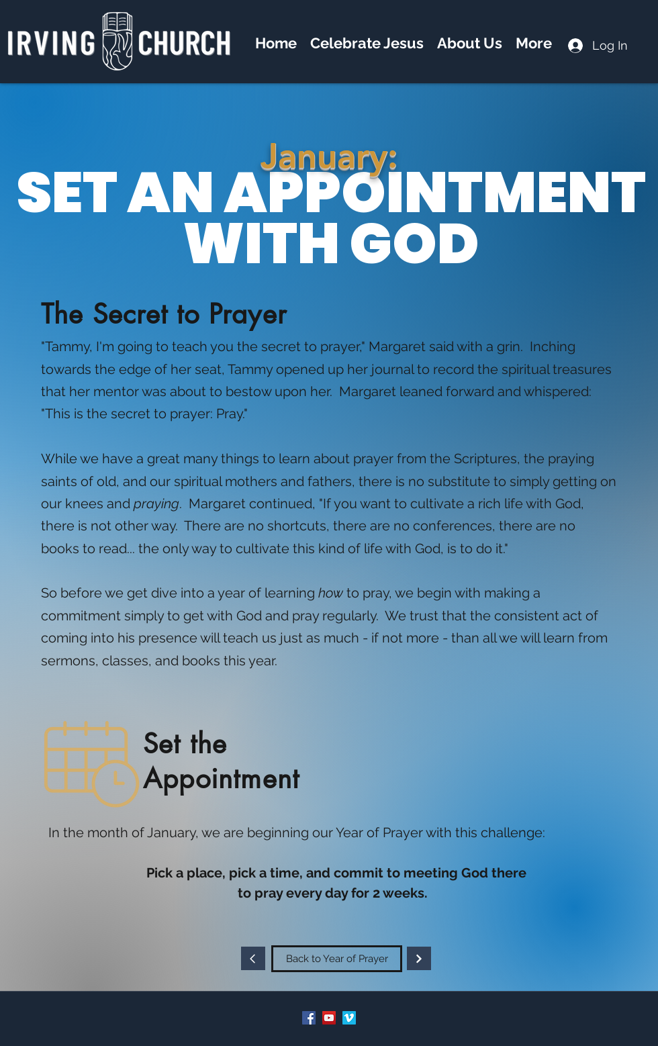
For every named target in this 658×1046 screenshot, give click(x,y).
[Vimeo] (349, 1018)
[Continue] (253, 958)
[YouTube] (329, 1018)
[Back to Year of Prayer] (336, 958)
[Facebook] (309, 1018)
